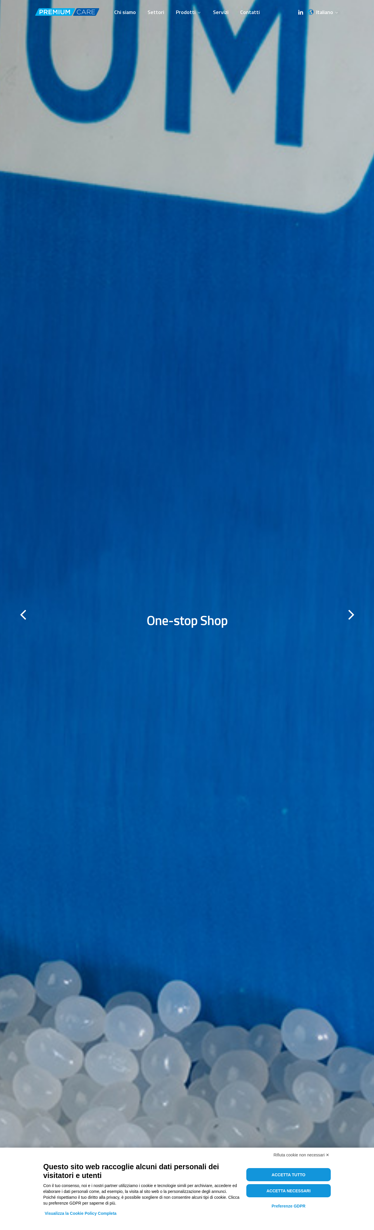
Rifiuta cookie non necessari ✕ (301, 1155)
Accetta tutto (289, 1174)
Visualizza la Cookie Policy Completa (81, 1213)
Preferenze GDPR (288, 1206)
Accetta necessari (288, 1191)
